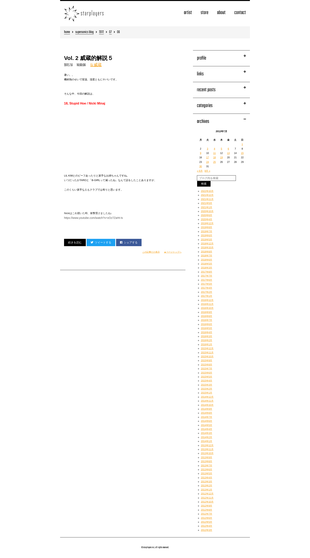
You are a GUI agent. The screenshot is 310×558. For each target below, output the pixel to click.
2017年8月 (206, 271)
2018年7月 (206, 255)
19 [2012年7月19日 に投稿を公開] (221, 157)
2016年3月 (206, 336)
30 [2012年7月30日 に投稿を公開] (200, 166)
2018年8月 (206, 251)
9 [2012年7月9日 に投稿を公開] (200, 153)
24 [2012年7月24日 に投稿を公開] (207, 162)
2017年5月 (206, 284)
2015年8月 (206, 364)
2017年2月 (206, 292)
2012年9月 (206, 505)
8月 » (207, 171)
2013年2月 (206, 485)
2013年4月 (206, 477)
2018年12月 (207, 243)
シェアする (129, 242)
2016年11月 (207, 304)
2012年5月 (206, 522)
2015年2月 (206, 388)
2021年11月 (207, 199)
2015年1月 (206, 392)
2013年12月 (207, 445)
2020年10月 (207, 211)
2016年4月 (206, 332)
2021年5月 (206, 203)
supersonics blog (84, 32)
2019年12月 (207, 223)
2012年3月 (206, 530)
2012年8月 (206, 510)
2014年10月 (207, 405)
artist (188, 13)
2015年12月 (207, 348)
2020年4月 (206, 219)
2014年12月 (207, 397)
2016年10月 (207, 308)
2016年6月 (206, 324)
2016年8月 (206, 316)
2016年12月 (207, 300)
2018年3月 (206, 267)
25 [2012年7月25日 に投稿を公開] (214, 162)
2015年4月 (206, 380)
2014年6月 (206, 421)
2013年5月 (206, 473)
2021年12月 (207, 195)
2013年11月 (207, 449)
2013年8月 (206, 461)
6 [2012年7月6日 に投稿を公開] (228, 148)
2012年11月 (207, 497)
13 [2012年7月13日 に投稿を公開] (228, 153)
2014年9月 (206, 409)
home (67, 32)
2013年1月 (206, 489)
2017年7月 (206, 275)
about (221, 13)
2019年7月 (206, 231)
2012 (101, 32)
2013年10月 (207, 453)
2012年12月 (207, 493)
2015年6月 (206, 372)
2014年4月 (206, 429)
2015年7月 (206, 368)
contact (240, 13)
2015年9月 (206, 360)
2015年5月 (206, 376)
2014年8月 (206, 413)
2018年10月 (207, 247)
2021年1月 (206, 207)
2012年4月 (206, 526)
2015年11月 (207, 352)
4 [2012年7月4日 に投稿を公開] (214, 148)
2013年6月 (206, 469)
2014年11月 (207, 401)
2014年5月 (206, 425)
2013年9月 (206, 457)
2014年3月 (206, 433)
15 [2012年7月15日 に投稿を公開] (242, 153)
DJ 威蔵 (96, 65)
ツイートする (101, 242)
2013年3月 (206, 481)
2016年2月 (206, 340)
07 (110, 32)
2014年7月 (206, 417)
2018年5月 (206, 263)
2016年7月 (206, 320)
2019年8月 (206, 227)
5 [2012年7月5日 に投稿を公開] (221, 148)
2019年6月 (206, 235)
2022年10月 (207, 191)
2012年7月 (206, 513)
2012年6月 (206, 518)
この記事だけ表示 (151, 252)
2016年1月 (206, 344)
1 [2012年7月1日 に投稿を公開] (242, 144)
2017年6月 (206, 280)
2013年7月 (206, 465)
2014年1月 (206, 441)
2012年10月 (207, 501)
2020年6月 (206, 215)
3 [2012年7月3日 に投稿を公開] (207, 148)
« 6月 (200, 171)
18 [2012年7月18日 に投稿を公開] (214, 157)
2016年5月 (206, 328)
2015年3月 (206, 384)
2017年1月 (206, 296)
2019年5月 (206, 239)
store (204, 13)
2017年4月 (206, 288)
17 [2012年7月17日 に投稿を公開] (207, 157)
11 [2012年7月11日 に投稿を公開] (214, 153)
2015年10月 (207, 356)
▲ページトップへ (172, 252)
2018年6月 (206, 259)
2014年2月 (206, 437)
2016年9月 (206, 312)
